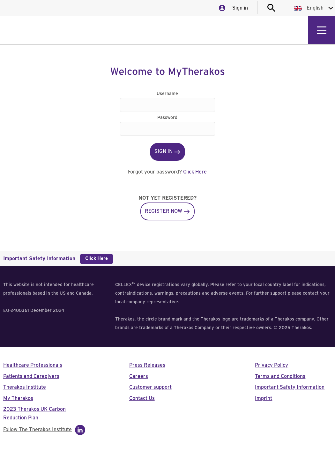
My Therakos (18, 398)
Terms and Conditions (280, 376)
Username (167, 94)
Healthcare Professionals (32, 365)
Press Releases (147, 365)
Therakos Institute (24, 387)
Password (167, 117)
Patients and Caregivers (31, 376)
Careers (138, 376)
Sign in (240, 8)
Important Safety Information (289, 387)
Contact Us (142, 398)
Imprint (263, 398)
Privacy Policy (271, 365)
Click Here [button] (96, 258)
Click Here (195, 171)
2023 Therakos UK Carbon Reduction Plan (34, 413)
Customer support (150, 387)
